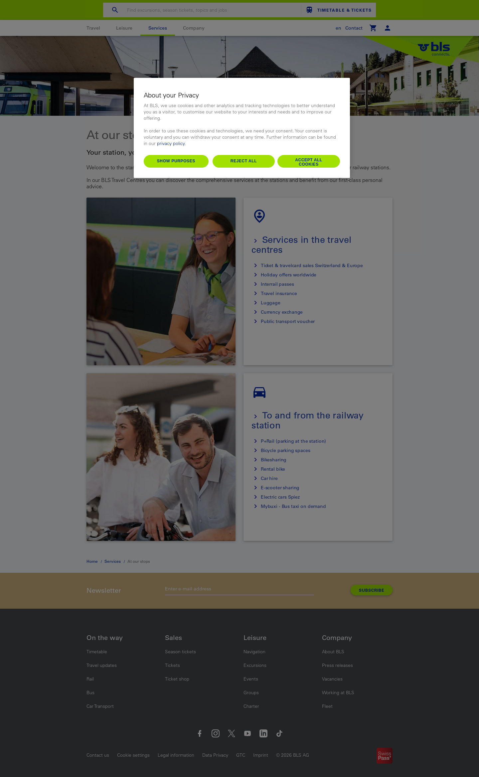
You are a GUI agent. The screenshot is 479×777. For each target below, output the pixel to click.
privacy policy (171, 143)
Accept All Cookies (308, 162)
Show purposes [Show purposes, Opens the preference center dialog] (176, 161)
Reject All (244, 161)
